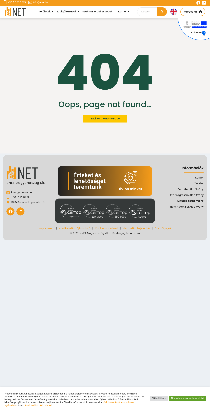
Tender (199, 183)
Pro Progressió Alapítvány (187, 195)
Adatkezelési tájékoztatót (38, 405)
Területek (45, 11)
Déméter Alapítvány (190, 189)
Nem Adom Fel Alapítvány (187, 207)
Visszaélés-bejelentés (136, 228)
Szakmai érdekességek (97, 11)
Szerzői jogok (163, 228)
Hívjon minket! (131, 189)
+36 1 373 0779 (17, 2)
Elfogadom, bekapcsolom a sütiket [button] (187, 398)
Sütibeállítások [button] (159, 398)
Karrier (123, 11)
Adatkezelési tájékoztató (74, 228)
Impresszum (46, 228)
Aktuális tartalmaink (190, 201)
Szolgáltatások (67, 11)
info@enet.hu (40, 2)
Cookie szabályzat (106, 228)
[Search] (147, 11)
